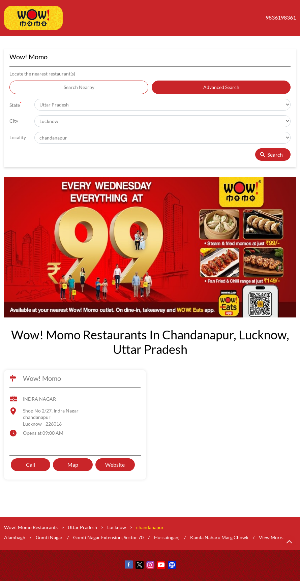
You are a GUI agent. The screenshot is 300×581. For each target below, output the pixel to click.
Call (30, 464)
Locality (17, 137)
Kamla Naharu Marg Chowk (219, 537)
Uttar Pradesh (82, 527)
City (13, 121)
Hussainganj (167, 537)
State (15, 104)
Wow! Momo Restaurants (31, 527)
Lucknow (116, 527)
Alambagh (14, 537)
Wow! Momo (42, 378)
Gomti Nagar (49, 537)
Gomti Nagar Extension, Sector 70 (108, 537)
